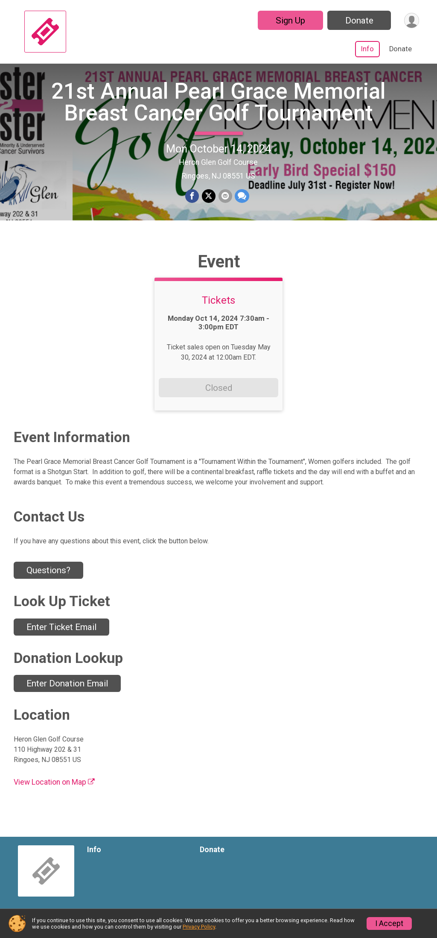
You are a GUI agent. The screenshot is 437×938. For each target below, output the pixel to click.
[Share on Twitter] (209, 199)
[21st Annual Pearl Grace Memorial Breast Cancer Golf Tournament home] (45, 32)
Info (367, 49)
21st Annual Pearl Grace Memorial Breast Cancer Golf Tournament (218, 105)
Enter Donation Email (67, 689)
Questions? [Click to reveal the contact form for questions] (48, 575)
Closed (218, 393)
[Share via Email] (225, 199)
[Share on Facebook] (192, 199)
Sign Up (289, 20)
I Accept (389, 923)
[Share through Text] (241, 199)
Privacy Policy (199, 926)
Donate (358, 20)
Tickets (218, 305)
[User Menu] (411, 20)
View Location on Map (54, 787)
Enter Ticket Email (61, 632)
